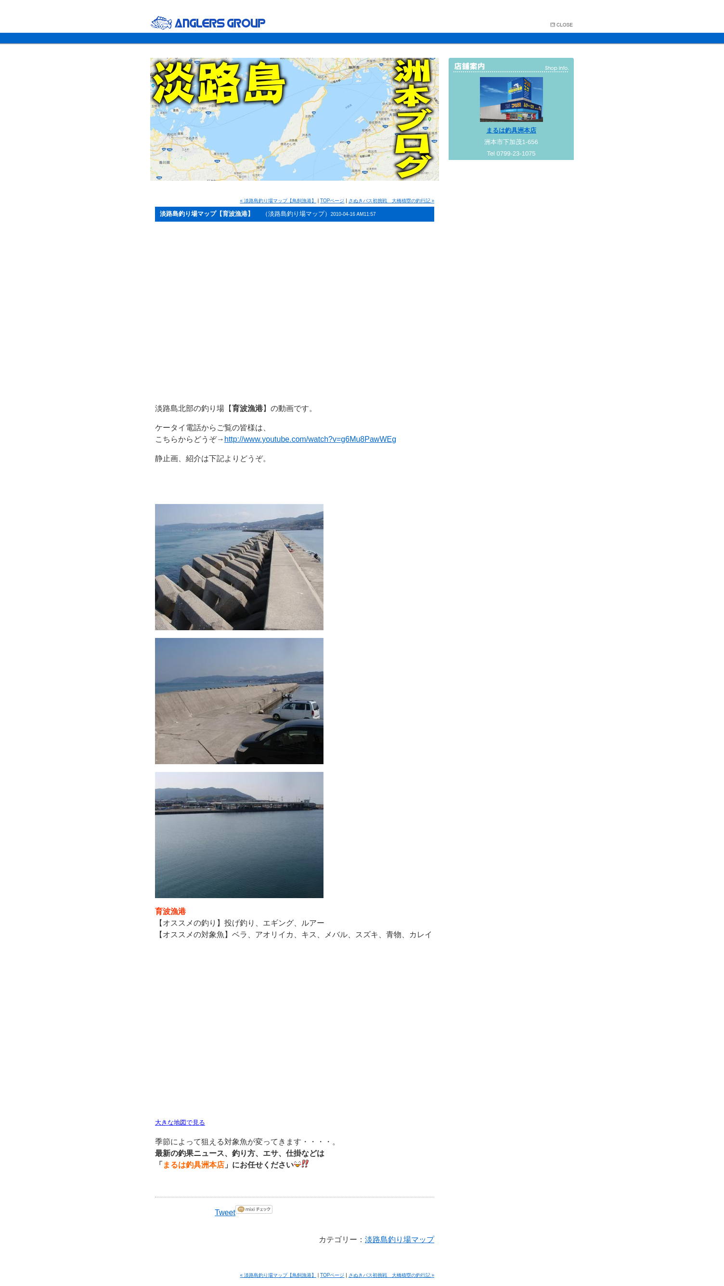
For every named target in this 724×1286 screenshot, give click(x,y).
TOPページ (332, 200)
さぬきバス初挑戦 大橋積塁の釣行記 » (391, 200)
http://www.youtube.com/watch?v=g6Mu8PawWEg (310, 439)
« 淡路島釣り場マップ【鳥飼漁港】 (278, 200)
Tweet (225, 1212)
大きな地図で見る (180, 1122)
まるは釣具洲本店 (511, 130)
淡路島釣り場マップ (399, 1239)
